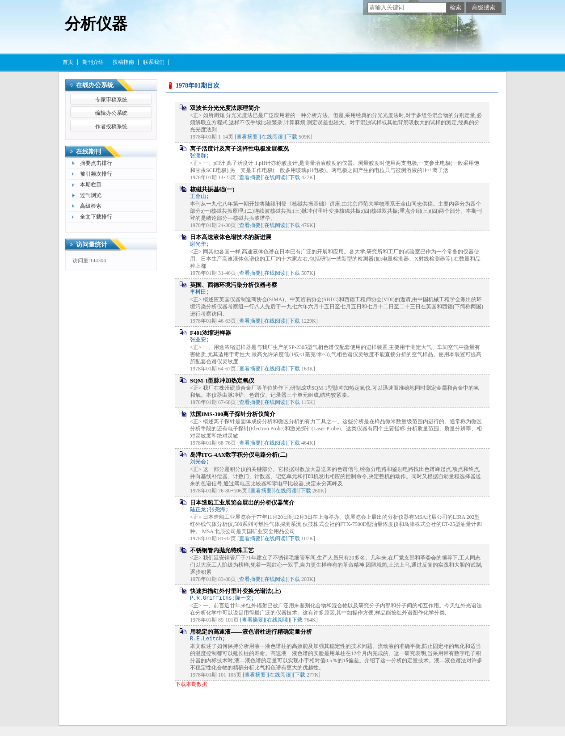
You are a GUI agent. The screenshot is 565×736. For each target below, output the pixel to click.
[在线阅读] (272, 137)
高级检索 (90, 206)
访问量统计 (91, 244)
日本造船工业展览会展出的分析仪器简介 (242, 502)
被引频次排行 (96, 174)
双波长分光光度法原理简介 (225, 108)
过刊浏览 (90, 195)
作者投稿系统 (111, 126)
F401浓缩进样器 (210, 332)
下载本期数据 (191, 684)
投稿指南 (123, 62)
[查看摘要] (247, 137)
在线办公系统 (95, 85)
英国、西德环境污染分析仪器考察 (233, 285)
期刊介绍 (93, 62)
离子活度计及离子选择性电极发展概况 (239, 148)
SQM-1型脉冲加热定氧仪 (222, 380)
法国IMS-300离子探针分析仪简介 (232, 414)
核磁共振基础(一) (212, 189)
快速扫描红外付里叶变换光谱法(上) (235, 591)
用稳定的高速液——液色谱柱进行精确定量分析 (251, 631)
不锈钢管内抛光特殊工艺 (222, 550)
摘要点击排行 (96, 163)
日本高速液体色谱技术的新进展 (230, 237)
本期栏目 (90, 184)
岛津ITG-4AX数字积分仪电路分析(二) (238, 454)
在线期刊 (88, 151)
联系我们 (153, 62)
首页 (68, 62)
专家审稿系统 (111, 100)
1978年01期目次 (197, 85)
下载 (292, 137)
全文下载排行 (96, 217)
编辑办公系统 (111, 113)
